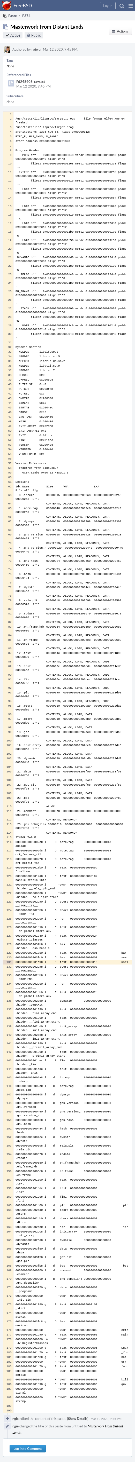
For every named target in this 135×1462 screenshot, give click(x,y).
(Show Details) (77, 1418)
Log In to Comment (27, 1448)
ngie (35, 49)
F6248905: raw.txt (30, 81)
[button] (130, 5)
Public (36, 35)
